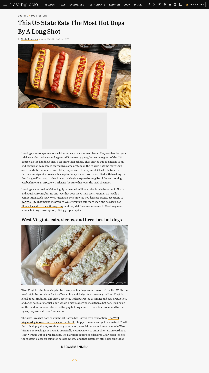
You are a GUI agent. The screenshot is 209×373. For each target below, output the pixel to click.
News (62, 4)
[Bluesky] (170, 5)
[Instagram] (175, 5)
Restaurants (96, 4)
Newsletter (195, 4)
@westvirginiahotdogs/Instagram (113, 282)
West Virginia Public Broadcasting (41, 334)
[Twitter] (154, 5)
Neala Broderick (29, 39)
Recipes (49, 4)
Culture (23, 16)
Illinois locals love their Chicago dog (42, 206)
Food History (39, 16)
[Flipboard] (159, 5)
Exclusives (76, 4)
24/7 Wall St (28, 201)
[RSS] (180, 5)
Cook (127, 4)
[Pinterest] (164, 5)
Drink (138, 4)
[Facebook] (149, 5)
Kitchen (114, 4)
